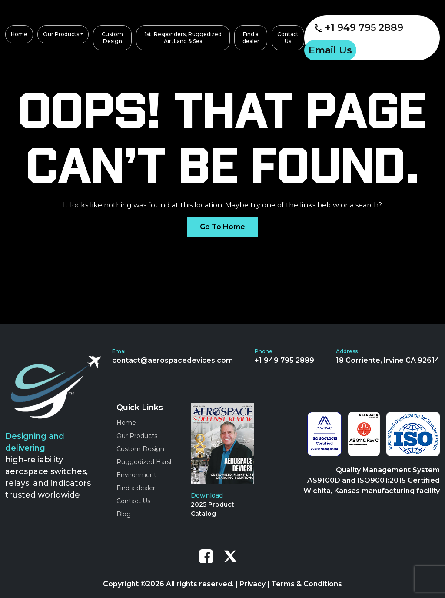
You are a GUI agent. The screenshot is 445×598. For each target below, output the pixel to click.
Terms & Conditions (306, 584)
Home (126, 423)
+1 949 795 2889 (359, 27)
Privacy (252, 584)
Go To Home (222, 227)
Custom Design (140, 449)
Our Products (136, 436)
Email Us (330, 50)
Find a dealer (135, 488)
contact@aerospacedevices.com (172, 360)
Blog (123, 514)
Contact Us (133, 501)
